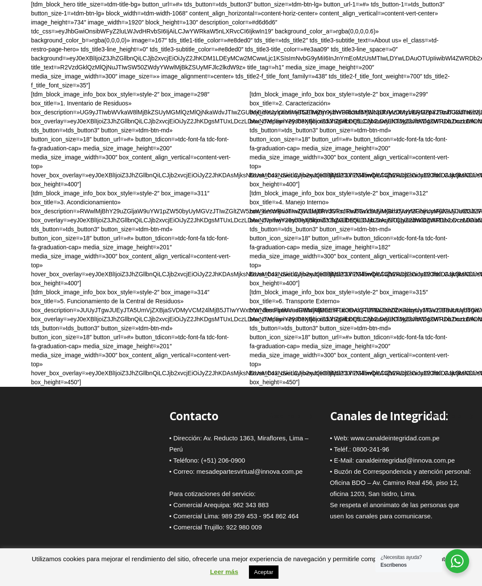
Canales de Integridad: (389, 416)
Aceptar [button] (263, 572)
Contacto (193, 416)
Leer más (224, 571)
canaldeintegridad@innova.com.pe (405, 460)
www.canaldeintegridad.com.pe (395, 438)
